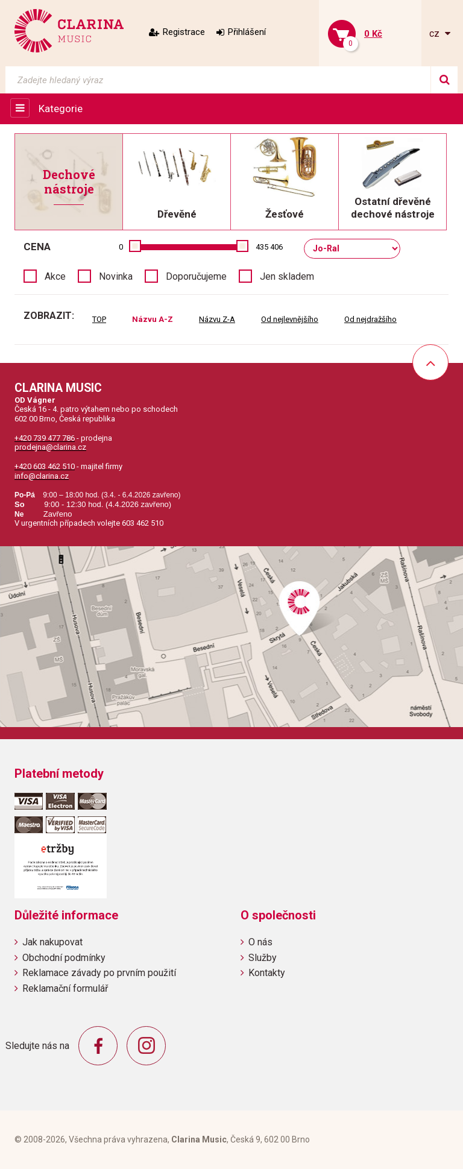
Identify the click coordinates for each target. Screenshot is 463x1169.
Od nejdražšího (370, 319)
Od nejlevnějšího (289, 319)
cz (435, 33)
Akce (55, 276)
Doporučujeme (196, 276)
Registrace (184, 32)
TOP (99, 319)
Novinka (116, 276)
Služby (262, 957)
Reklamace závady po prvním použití (99, 972)
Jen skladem (287, 276)
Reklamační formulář (65, 988)
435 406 (269, 246)
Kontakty (266, 972)
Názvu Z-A (217, 319)
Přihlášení (247, 32)
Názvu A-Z (152, 319)
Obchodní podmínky (64, 957)
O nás (260, 942)
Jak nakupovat (52, 942)
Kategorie (61, 108)
